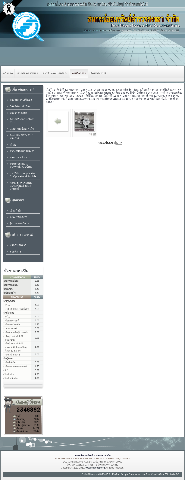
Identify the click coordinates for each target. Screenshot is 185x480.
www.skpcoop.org (95, 467)
